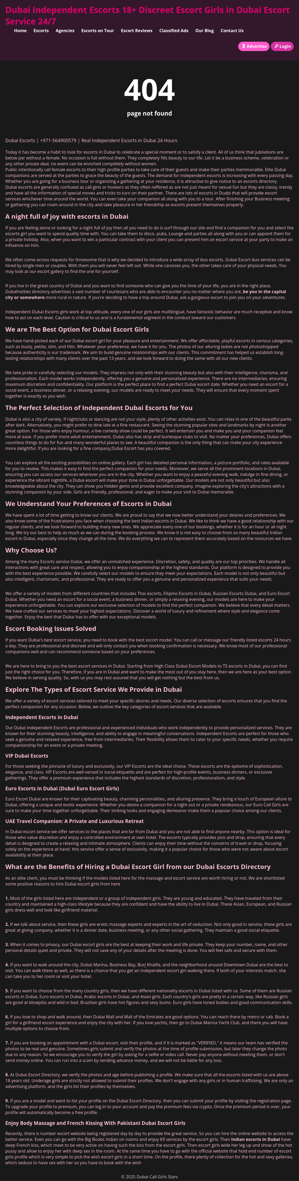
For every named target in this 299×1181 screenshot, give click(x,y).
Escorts (41, 30)
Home (20, 30)
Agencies (65, 30)
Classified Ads (173, 30)
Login (282, 46)
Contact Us (232, 30)
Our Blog (204, 30)
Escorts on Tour (97, 30)
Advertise (254, 46)
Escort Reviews (137, 30)
